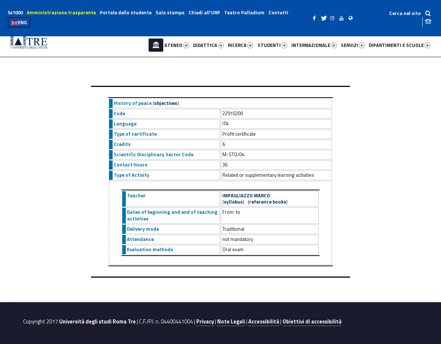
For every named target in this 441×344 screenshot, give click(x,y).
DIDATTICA (208, 45)
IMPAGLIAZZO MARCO (246, 195)
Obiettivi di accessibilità (312, 322)
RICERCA (240, 45)
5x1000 (15, 12)
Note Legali (231, 322)
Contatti (278, 12)
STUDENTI (272, 45)
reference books (267, 201)
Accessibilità (263, 322)
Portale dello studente (126, 12)
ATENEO (176, 45)
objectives (165, 103)
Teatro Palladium (244, 12)
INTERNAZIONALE (314, 45)
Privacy (205, 322)
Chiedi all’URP (204, 12)
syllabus (233, 201)
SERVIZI (353, 45)
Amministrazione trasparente (61, 12)
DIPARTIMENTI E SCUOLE (399, 45)
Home (156, 45)
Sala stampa (170, 12)
